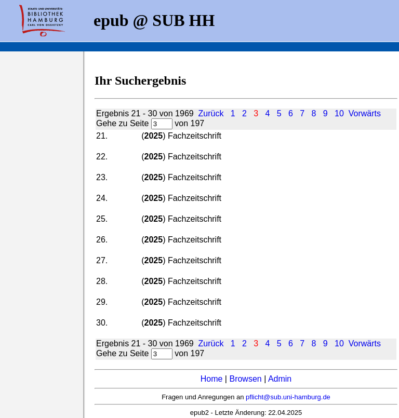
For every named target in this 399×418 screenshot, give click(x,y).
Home (212, 378)
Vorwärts (365, 113)
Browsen (245, 378)
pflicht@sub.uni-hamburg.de (288, 397)
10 (339, 113)
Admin (279, 378)
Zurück (211, 113)
